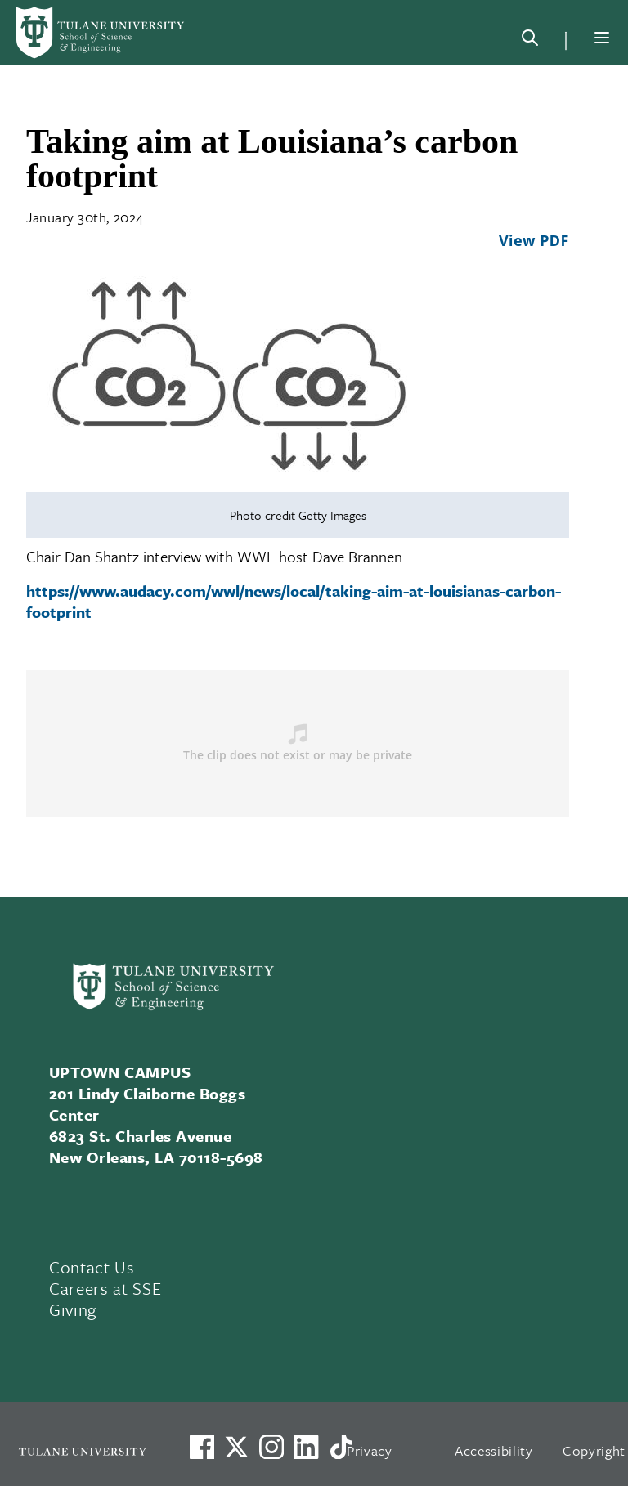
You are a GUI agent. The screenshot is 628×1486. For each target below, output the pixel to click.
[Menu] (602, 37)
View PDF (534, 240)
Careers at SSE (105, 1288)
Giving (72, 1309)
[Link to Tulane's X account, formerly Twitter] (236, 1447)
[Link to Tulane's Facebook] (271, 1447)
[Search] (530, 41)
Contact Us (92, 1267)
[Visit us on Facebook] (202, 1447)
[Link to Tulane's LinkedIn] (306, 1447)
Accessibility (494, 1450)
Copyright (594, 1450)
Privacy (369, 1450)
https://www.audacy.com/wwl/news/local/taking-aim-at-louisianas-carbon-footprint (293, 601)
